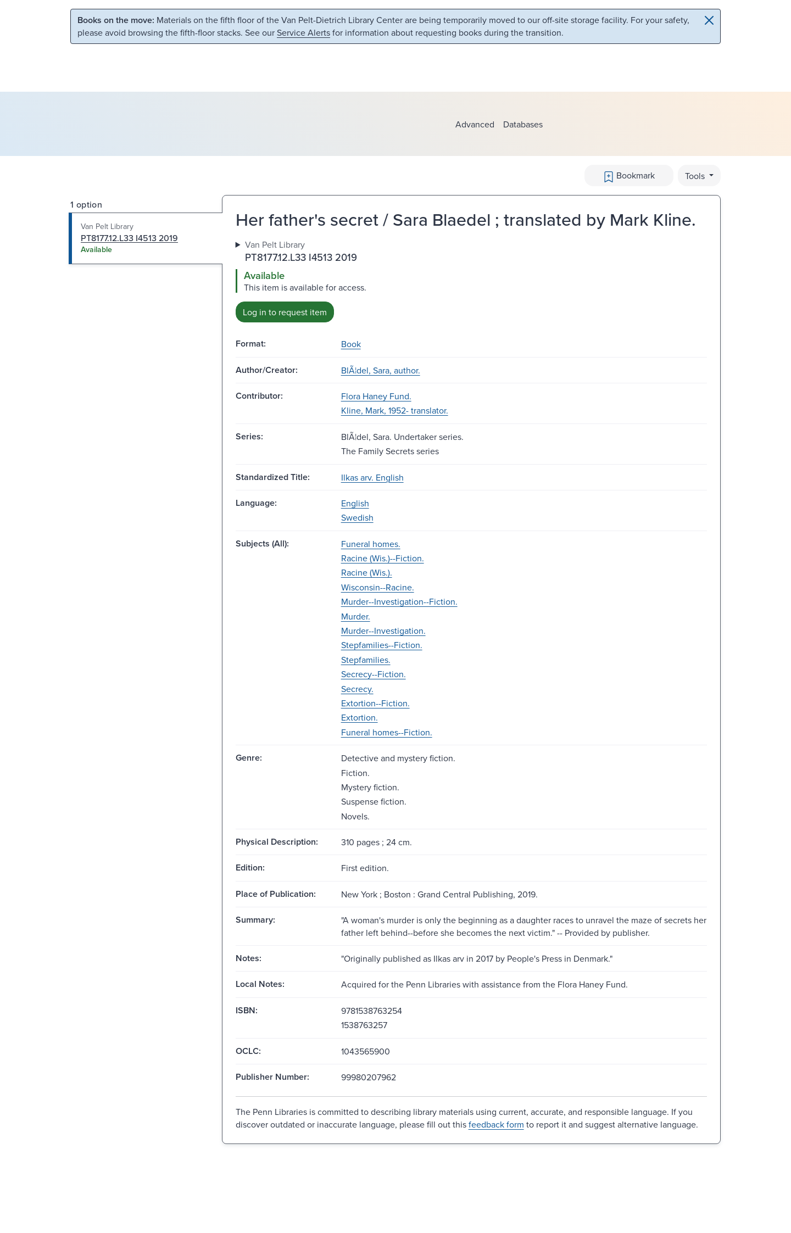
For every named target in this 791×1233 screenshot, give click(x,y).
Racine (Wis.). (366, 572)
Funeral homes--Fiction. (386, 732)
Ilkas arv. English (372, 477)
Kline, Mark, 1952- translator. (394, 410)
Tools (696, 176)
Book (351, 344)
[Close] (709, 20)
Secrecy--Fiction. (373, 674)
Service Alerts (303, 32)
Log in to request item (285, 312)
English (355, 503)
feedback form (496, 1124)
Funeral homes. (370, 544)
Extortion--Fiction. (375, 703)
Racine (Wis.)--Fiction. (382, 558)
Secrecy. (357, 689)
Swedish (357, 517)
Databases (523, 124)
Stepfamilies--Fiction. (381, 645)
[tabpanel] (471, 280)
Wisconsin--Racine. (377, 587)
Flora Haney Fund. (376, 396)
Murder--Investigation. (383, 630)
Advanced (474, 124)
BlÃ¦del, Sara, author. (380, 370)
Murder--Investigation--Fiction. (399, 601)
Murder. (355, 616)
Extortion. (359, 717)
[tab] (146, 238)
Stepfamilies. (366, 660)
